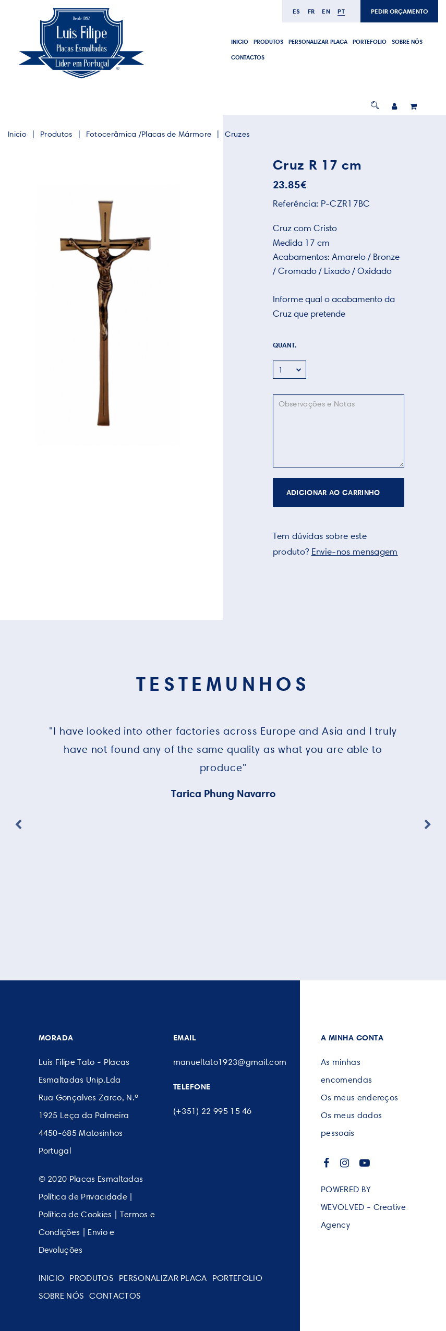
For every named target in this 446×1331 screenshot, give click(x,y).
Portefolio (370, 41)
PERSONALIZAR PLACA (317, 41)
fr (311, 11)
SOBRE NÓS (407, 41)
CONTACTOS (247, 57)
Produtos (268, 41)
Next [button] (428, 825)
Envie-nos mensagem (354, 551)
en (326, 11)
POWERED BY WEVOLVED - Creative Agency (363, 1207)
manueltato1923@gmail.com (230, 1062)
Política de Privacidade (83, 1197)
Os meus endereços (359, 1097)
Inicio (239, 41)
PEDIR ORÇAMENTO (399, 11)
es (296, 11)
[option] (108, 315)
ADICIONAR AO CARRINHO (333, 492)
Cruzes (237, 134)
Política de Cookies (75, 1214)
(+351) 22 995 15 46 (212, 1111)
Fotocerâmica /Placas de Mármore (148, 134)
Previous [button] (18, 825)
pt (341, 11)
